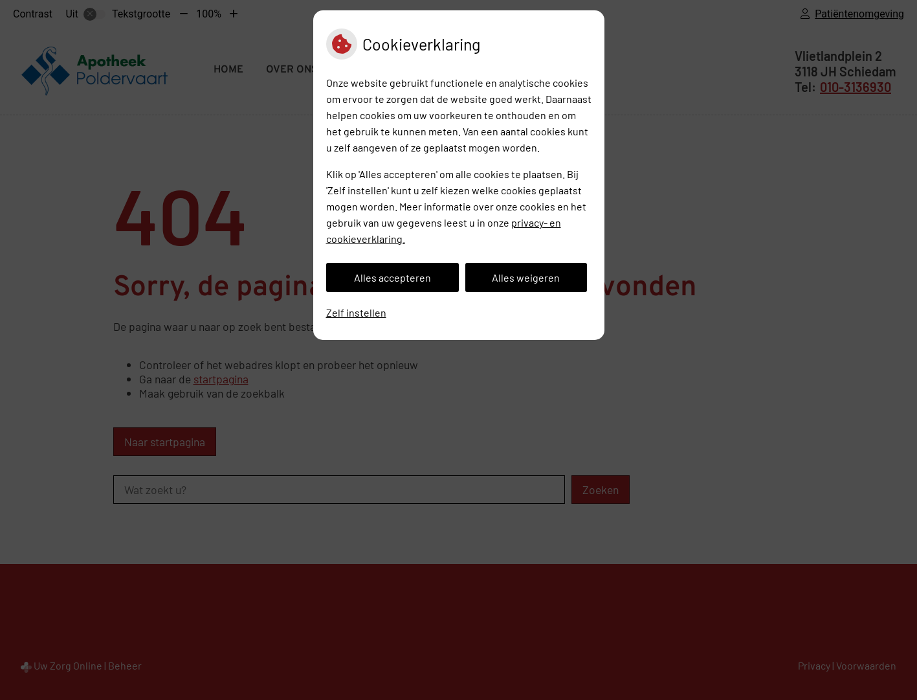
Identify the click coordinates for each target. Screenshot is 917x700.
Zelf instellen (356, 312)
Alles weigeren (526, 277)
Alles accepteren (392, 277)
